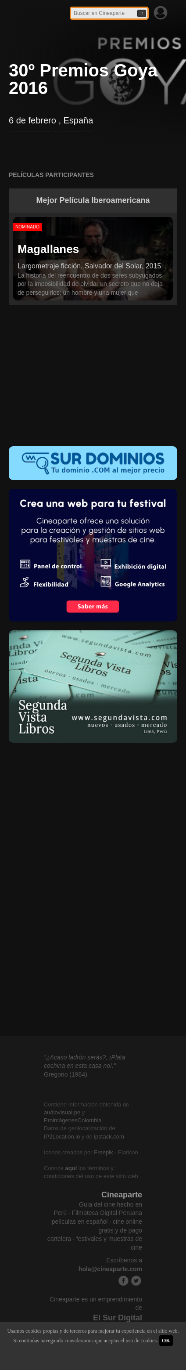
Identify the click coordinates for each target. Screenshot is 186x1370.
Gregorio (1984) (65, 1074)
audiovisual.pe (62, 1112)
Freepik (103, 1152)
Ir (141, 13)
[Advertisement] (93, 379)
